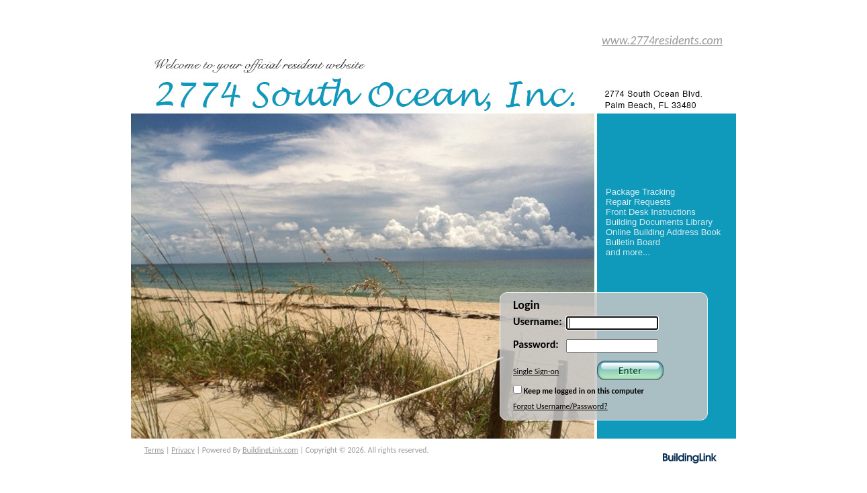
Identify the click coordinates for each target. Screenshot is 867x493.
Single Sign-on (536, 371)
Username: (537, 321)
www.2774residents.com (662, 40)
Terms (154, 450)
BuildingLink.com (270, 450)
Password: (536, 344)
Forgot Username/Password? (560, 406)
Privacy (183, 450)
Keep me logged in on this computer (578, 390)
